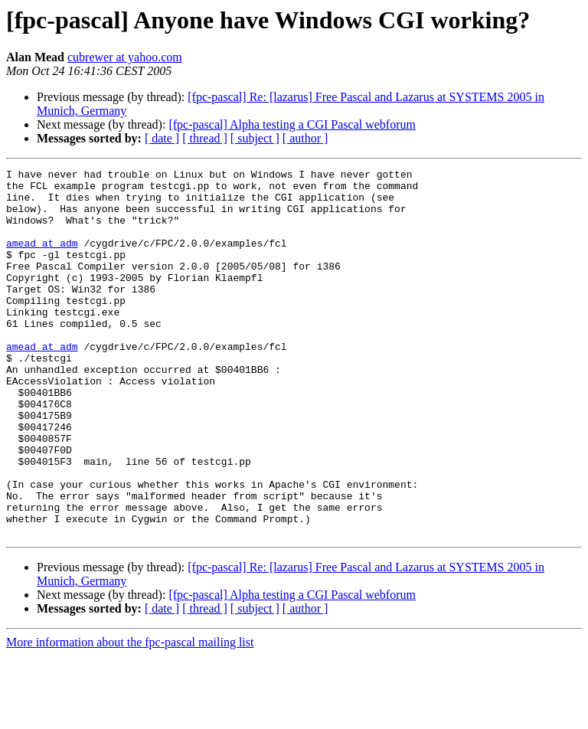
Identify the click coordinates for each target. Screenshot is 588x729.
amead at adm (42, 259)
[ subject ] (254, 138)
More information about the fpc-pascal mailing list (129, 715)
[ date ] (162, 138)
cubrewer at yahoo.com (124, 57)
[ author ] (305, 138)
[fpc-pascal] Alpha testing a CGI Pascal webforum (292, 124)
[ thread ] (204, 138)
